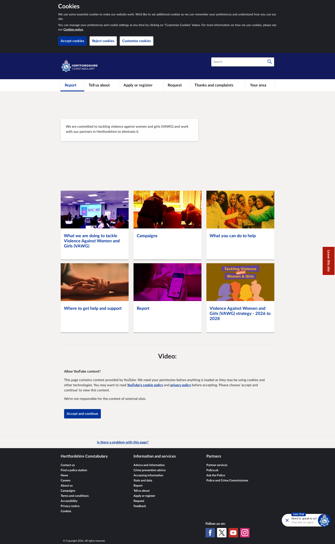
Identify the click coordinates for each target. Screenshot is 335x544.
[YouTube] (233, 532)
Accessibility (69, 501)
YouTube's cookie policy (145, 385)
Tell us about (142, 490)
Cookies (66, 511)
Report (138, 485)
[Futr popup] (297, 520)
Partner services (216, 465)
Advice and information (149, 465)
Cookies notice (73, 29)
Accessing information (148, 475)
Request (139, 501)
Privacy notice (70, 506)
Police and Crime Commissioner (227, 480)
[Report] (72, 85)
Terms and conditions (75, 495)
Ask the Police (215, 475)
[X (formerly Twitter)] (221, 532)
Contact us (68, 465)
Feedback (140, 506)
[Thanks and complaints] (217, 85)
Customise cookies (136, 41)
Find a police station (74, 470)
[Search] (269, 62)
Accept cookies (72, 41)
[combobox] (242, 62)
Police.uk (212, 470)
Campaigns (68, 490)
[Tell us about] (101, 85)
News (64, 475)
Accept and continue (82, 413)
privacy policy (180, 385)
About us (67, 485)
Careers (66, 480)
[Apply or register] (141, 85)
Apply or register (144, 495)
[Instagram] (245, 532)
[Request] (176, 85)
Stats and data (143, 480)
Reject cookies (103, 41)
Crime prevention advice (150, 470)
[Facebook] (210, 532)
